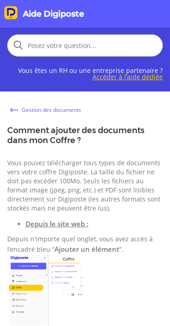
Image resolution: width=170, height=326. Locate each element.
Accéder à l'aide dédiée (127, 76)
